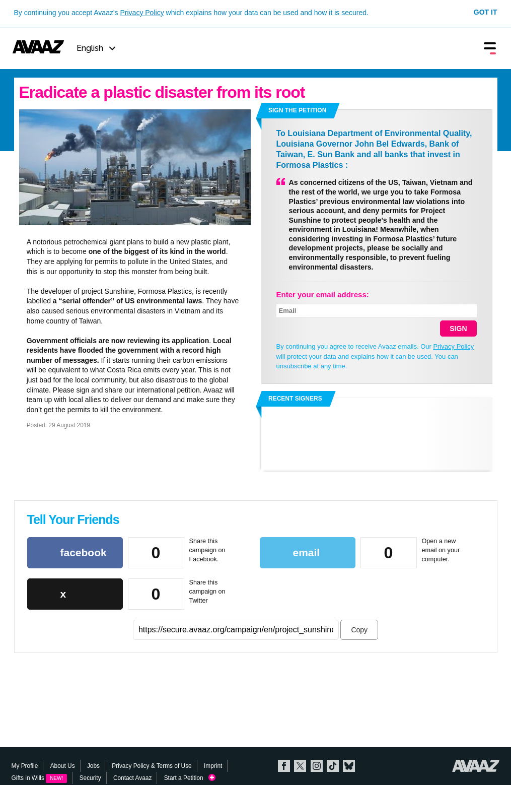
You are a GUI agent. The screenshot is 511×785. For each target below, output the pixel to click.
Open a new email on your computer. (441, 550)
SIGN (458, 328)
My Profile (25, 765)
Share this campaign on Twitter (207, 591)
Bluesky (349, 766)
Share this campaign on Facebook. (207, 550)
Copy (359, 630)
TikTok (333, 766)
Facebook (284, 766)
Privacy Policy (142, 13)
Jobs (93, 765)
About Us (62, 765)
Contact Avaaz (132, 777)
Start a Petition (189, 778)
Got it (485, 12)
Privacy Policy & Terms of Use (151, 765)
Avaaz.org (476, 766)
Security (90, 777)
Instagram (317, 766)
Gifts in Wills (39, 777)
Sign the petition (297, 110)
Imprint (213, 765)
